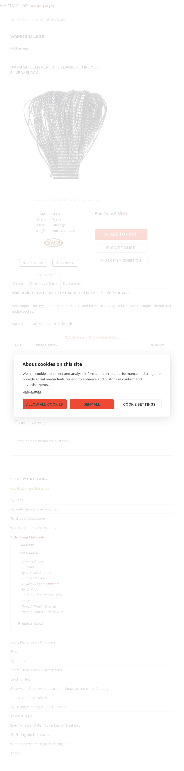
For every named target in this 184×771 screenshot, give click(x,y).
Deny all (92, 404)
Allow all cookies (44, 404)
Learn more (32, 391)
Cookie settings (139, 404)
